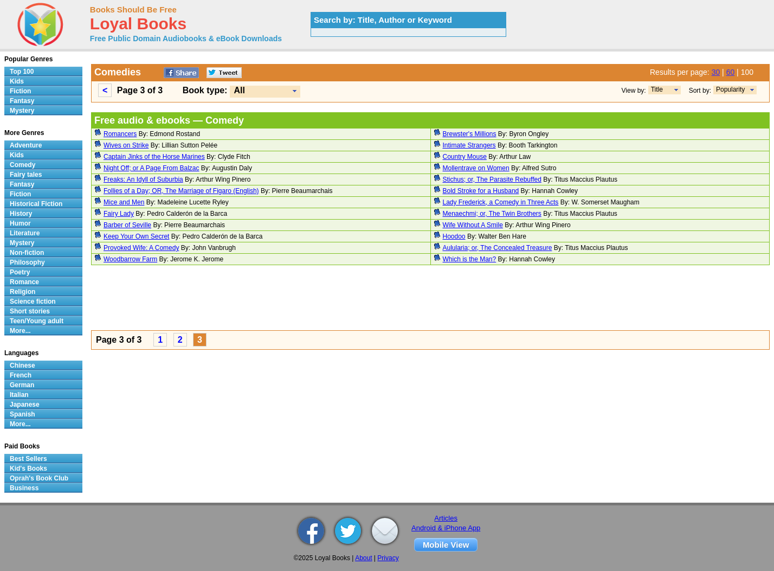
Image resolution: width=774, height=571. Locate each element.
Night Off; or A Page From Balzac (151, 168)
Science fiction (33, 301)
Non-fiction (27, 252)
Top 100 (22, 71)
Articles (445, 518)
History (21, 213)
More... (20, 331)
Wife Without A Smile (473, 225)
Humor (20, 223)
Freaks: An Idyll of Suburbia (143, 179)
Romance (24, 282)
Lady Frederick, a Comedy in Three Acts (501, 202)
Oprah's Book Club (39, 478)
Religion (22, 292)
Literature (25, 233)
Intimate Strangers (469, 145)
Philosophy (27, 262)
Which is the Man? (469, 259)
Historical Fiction (36, 204)
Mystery (22, 110)
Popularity (730, 89)
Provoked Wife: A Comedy (141, 248)
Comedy (22, 165)
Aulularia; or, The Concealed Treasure (497, 248)
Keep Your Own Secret (136, 236)
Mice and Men (124, 202)
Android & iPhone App (445, 528)
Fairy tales (26, 174)
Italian (19, 395)
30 (716, 72)
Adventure (26, 145)
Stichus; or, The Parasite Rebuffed (492, 179)
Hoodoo (454, 236)
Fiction (20, 91)
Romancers (120, 134)
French (20, 375)
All (239, 90)
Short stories (30, 311)
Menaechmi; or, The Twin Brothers (492, 213)
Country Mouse (465, 157)
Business (24, 488)
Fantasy (22, 101)
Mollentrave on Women (476, 168)
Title (657, 89)
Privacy (387, 558)
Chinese (22, 365)
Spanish (22, 414)
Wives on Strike (126, 145)
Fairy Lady (119, 213)
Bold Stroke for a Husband (481, 191)
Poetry (20, 272)
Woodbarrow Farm (130, 259)
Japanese (25, 404)
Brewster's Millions (469, 134)
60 (730, 72)
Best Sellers (28, 459)
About (363, 558)
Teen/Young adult (36, 321)
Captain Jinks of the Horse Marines (154, 157)
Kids (17, 81)
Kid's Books (28, 468)
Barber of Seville (127, 225)
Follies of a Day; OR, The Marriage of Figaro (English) (181, 191)
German (22, 385)
